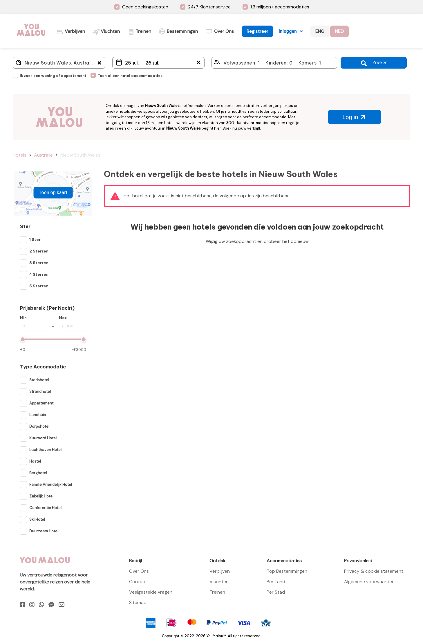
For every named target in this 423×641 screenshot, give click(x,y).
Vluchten (219, 582)
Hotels (19, 155)
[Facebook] (22, 604)
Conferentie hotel (45, 507)
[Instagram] (32, 604)
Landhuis (37, 414)
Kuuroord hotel (43, 438)
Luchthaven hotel (45, 449)
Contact (138, 582)
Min (23, 318)
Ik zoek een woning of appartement (53, 76)
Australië (43, 155)
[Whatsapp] (41, 604)
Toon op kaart (53, 192)
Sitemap (138, 602)
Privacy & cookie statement (373, 571)
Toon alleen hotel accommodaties (129, 76)
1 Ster (35, 239)
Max (63, 318)
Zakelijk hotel (41, 496)
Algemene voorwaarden (369, 582)
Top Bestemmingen (287, 571)
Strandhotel (40, 391)
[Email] (61, 604)
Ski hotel (37, 519)
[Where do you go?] (59, 63)
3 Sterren (38, 262)
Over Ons (139, 571)
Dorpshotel (39, 426)
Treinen (217, 592)
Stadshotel (39, 379)
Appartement (41, 403)
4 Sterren (38, 274)
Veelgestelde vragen (150, 592)
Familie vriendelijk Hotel (50, 484)
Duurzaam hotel (43, 531)
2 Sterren (38, 251)
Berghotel (38, 472)
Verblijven (219, 571)
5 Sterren (38, 286)
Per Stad (276, 592)
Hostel (35, 461)
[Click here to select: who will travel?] (274, 63)
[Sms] (51, 604)
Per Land (276, 582)
